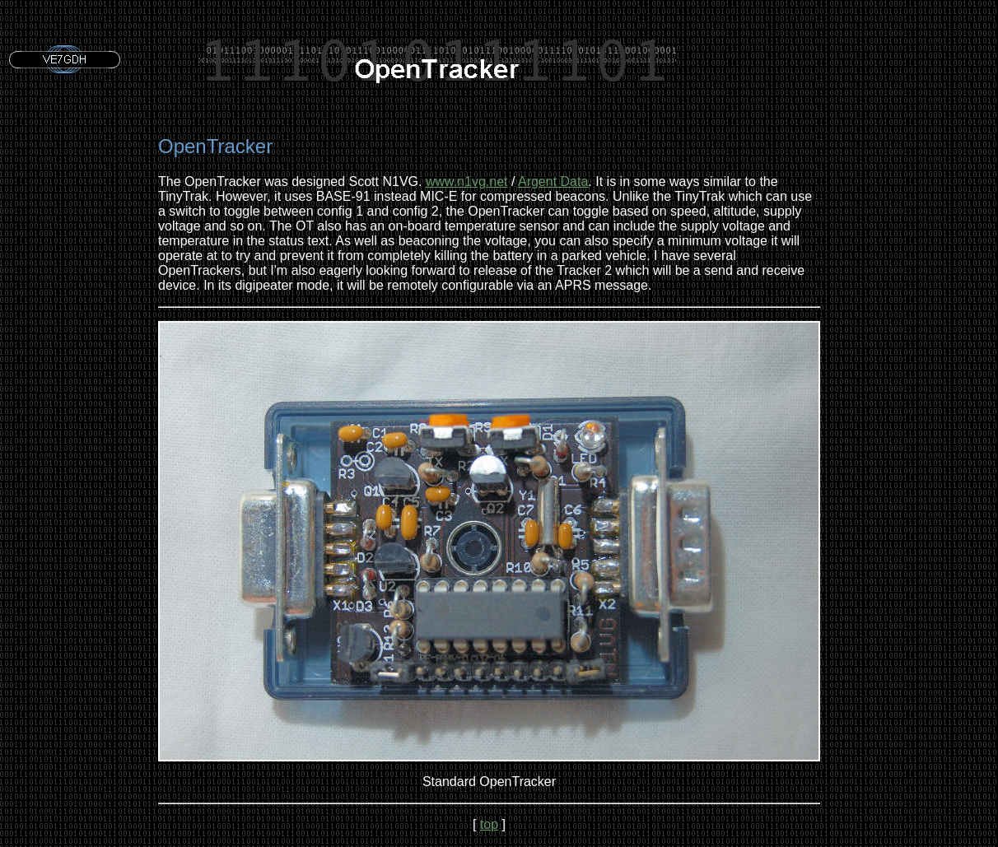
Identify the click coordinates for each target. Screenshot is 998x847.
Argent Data (553, 181)
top (489, 824)
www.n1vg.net (467, 181)
